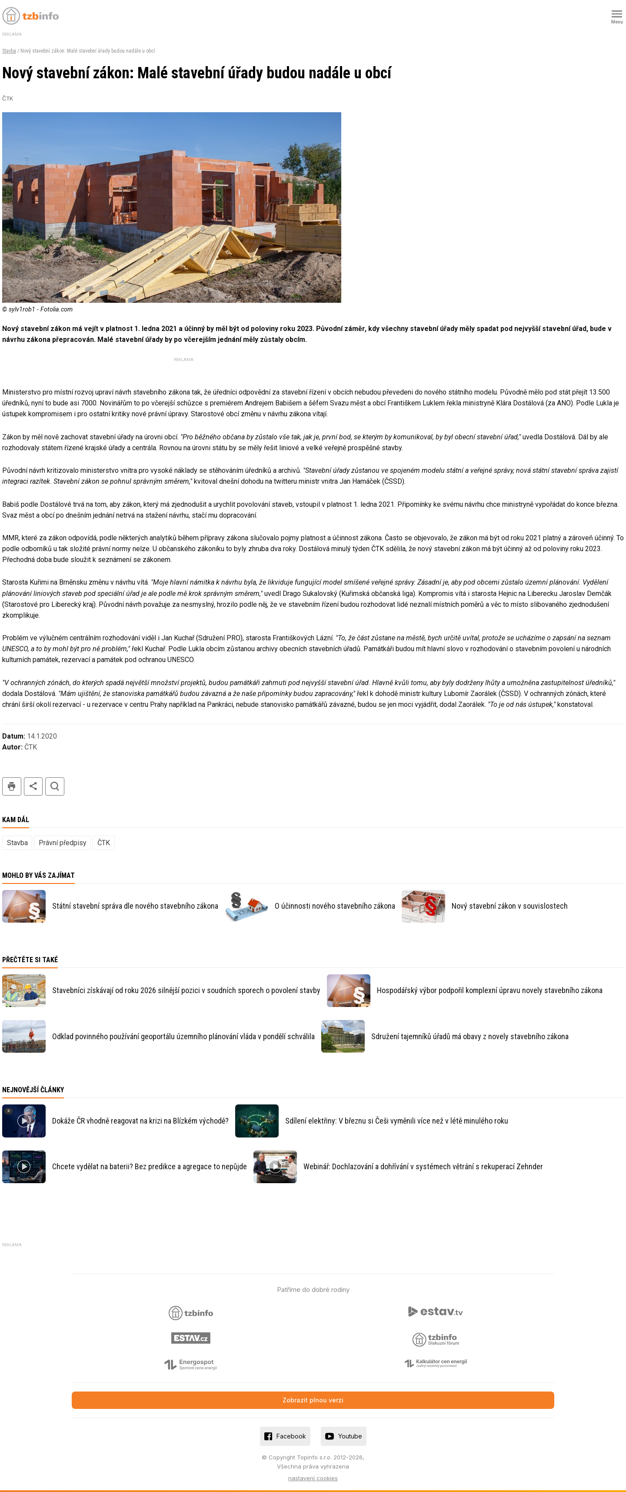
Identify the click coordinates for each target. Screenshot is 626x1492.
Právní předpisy (63, 843)
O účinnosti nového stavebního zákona (335, 905)
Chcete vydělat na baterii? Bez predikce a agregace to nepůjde (149, 1166)
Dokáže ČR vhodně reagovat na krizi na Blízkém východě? (140, 1120)
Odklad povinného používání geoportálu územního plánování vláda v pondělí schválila (183, 1036)
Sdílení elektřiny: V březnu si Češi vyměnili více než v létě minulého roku (396, 1120)
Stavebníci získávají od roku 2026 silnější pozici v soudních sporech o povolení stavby (186, 990)
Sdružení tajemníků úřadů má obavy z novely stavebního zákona (470, 1036)
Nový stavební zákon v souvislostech (510, 905)
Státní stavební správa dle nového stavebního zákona (135, 905)
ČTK (103, 843)
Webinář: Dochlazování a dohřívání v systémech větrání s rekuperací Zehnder (423, 1166)
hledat (55, 787)
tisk (12, 787)
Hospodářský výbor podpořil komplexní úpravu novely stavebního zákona (490, 990)
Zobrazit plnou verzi (313, 1400)
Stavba (9, 51)
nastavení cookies (313, 1478)
